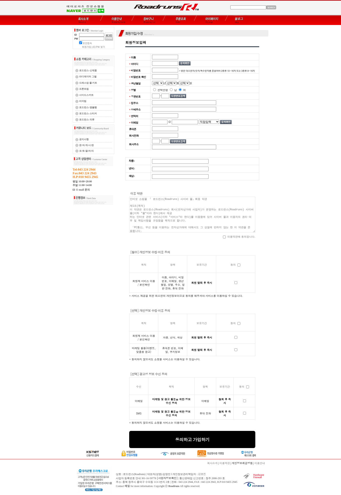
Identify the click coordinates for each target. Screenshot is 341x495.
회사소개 (212, 463)
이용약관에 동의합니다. (239, 236)
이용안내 (259, 463)
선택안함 (160, 90)
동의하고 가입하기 (192, 439)
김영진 (202, 474)
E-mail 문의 (81, 189)
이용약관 (224, 463)
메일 (127, 486)
